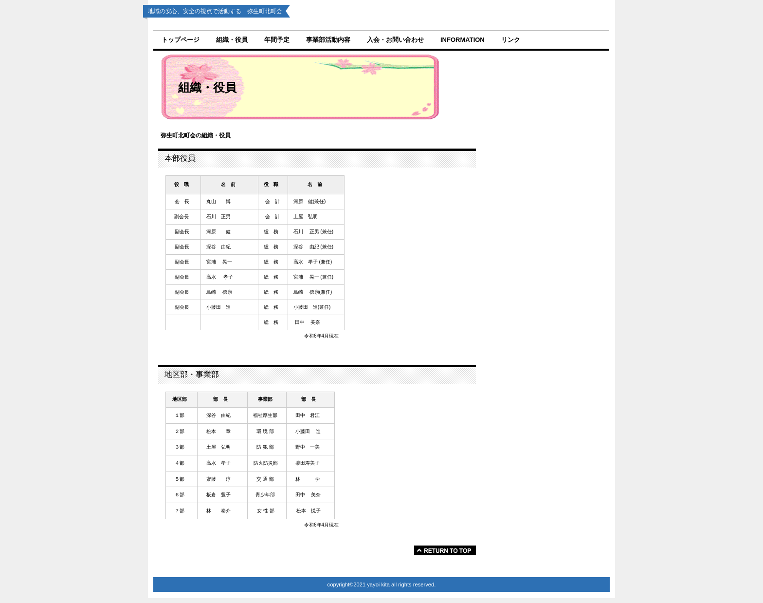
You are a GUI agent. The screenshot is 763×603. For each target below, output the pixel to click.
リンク (510, 39)
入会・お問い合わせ (395, 39)
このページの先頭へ (445, 550)
